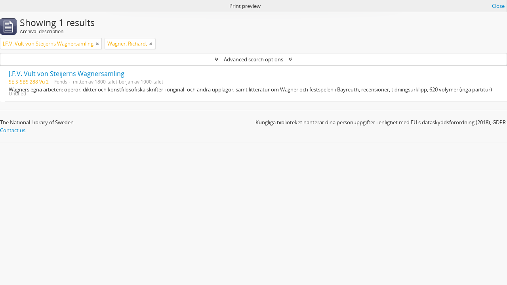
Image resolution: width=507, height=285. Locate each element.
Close (498, 6)
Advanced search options (253, 59)
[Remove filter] (97, 44)
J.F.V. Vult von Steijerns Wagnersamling (66, 73)
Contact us (12, 130)
